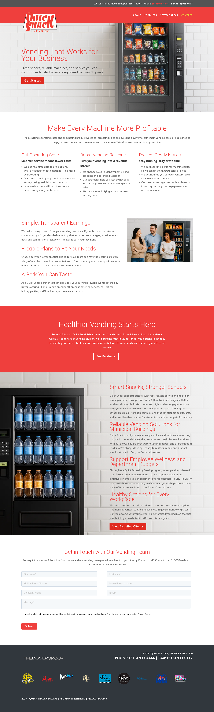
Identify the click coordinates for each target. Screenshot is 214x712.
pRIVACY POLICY (97, 698)
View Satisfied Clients (127, 526)
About (137, 15)
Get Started (32, 80)
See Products (106, 356)
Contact (187, 15)
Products (150, 15)
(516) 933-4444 (160, 3)
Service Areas (169, 15)
